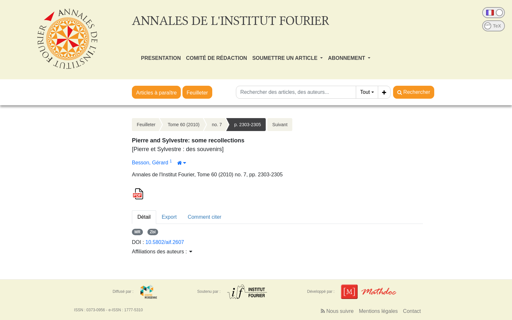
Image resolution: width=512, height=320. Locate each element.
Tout (365, 92)
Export (169, 217)
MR (137, 232)
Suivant (279, 124)
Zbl (153, 232)
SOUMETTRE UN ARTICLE (285, 58)
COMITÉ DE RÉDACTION (216, 58)
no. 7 (217, 124)
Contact (412, 311)
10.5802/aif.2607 (164, 242)
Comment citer (204, 217)
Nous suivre (337, 311)
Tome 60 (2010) (184, 124)
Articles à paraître (156, 92)
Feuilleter (197, 92)
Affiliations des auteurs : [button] (162, 251)
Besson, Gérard (151, 162)
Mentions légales (378, 311)
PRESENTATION (161, 58)
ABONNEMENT (347, 58)
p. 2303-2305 (247, 124)
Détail (144, 217)
